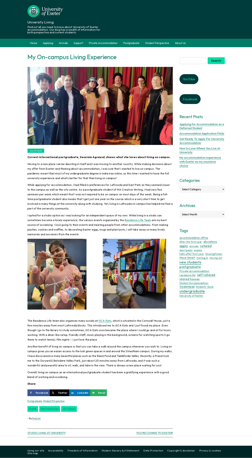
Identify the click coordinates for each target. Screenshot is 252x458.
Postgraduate (131, 43)
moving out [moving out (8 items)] (216, 257)
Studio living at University (46, 433)
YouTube (189, 79)
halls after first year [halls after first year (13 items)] (192, 254)
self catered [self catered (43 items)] (206, 275)
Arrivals (63, 43)
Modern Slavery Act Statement (120, 450)
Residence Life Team (138, 220)
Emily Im (36, 418)
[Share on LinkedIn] (79, 392)
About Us (180, 43)
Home (33, 43)
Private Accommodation (103, 43)
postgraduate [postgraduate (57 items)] (190, 267)
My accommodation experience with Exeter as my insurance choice (200, 161)
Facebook (190, 99)
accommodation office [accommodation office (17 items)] (194, 237)
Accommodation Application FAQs (202, 133)
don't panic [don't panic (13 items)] (186, 250)
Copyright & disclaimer (181, 450)
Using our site (35, 450)
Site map (32, 453)
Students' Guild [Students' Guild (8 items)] (204, 287)
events (32, 408)
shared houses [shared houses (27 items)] (190, 279)
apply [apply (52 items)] (184, 246)
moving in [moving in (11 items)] (202, 257)
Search (216, 61)
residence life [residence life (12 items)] (188, 275)
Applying (48, 43)
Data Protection (153, 450)
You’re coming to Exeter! (154, 433)
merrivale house (49, 408)
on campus (69, 408)
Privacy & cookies (210, 450)
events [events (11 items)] (198, 250)
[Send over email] (98, 392)
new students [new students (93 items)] (190, 262)
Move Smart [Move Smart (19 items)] (187, 257)
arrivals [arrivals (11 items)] (194, 246)
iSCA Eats (104, 320)
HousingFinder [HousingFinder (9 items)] (213, 254)
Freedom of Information (83, 450)
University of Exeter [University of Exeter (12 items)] (191, 295)
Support (78, 43)
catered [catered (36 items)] (206, 246)
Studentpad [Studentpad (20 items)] (187, 286)
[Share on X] (59, 392)
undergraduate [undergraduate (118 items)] (192, 291)
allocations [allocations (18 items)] (210, 241)
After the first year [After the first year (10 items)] (191, 241)
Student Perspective (157, 43)
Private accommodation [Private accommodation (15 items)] (194, 271)
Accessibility (56, 450)
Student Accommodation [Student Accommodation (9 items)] (194, 283)
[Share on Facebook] (38, 392)
